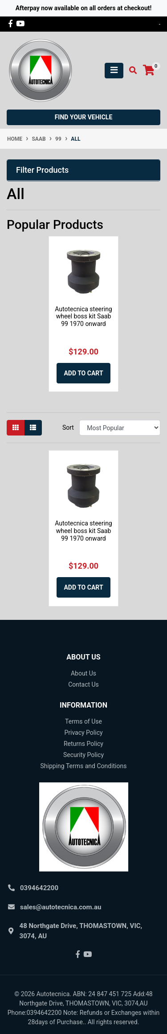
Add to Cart (83, 373)
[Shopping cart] (148, 70)
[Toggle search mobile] (130, 70)
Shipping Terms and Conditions (84, 765)
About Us (83, 673)
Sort (68, 427)
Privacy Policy (83, 732)
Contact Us (83, 684)
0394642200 (39, 888)
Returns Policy (83, 743)
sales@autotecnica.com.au (60, 907)
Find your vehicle (84, 117)
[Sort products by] (119, 428)
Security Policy (83, 754)
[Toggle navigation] (114, 70)
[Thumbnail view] (15, 428)
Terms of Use (83, 721)
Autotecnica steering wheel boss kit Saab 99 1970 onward (83, 316)
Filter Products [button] (42, 170)
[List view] (33, 428)
